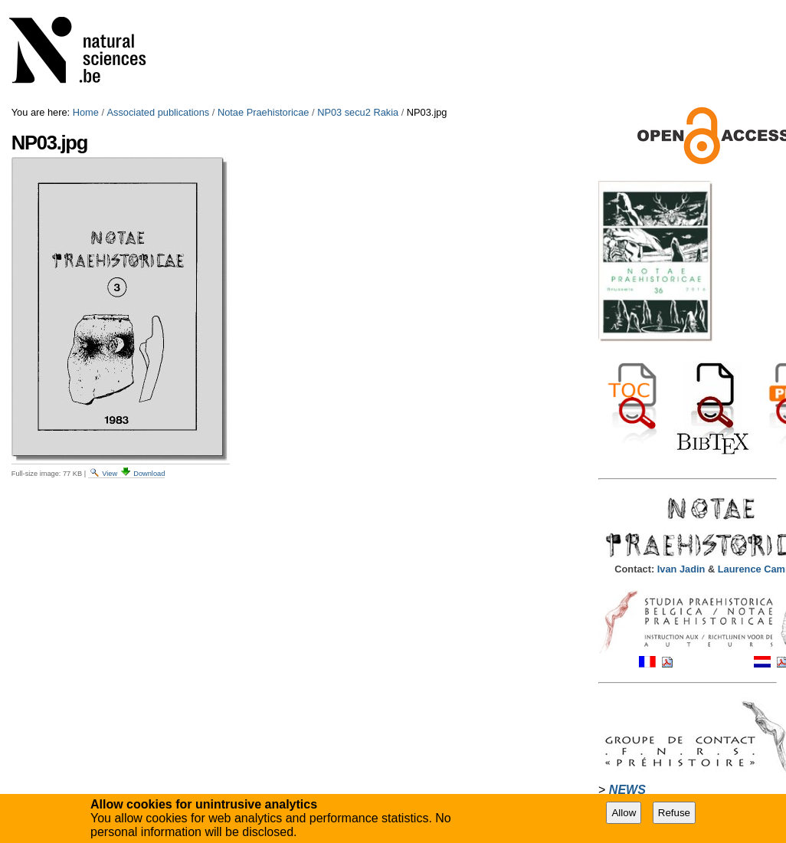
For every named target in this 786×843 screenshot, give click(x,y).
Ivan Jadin (682, 569)
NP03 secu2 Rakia (357, 112)
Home (86, 112)
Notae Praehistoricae (263, 112)
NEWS (627, 789)
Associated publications (158, 112)
